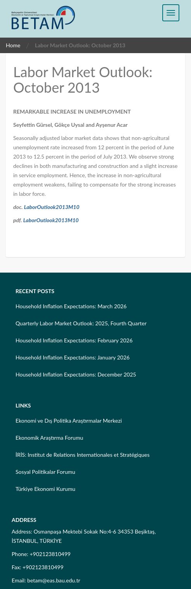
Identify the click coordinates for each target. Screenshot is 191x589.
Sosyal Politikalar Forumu (45, 471)
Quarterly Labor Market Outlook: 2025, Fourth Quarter (81, 323)
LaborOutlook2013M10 (52, 207)
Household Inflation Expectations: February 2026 (74, 340)
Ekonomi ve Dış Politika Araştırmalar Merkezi (69, 420)
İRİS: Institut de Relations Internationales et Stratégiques (82, 454)
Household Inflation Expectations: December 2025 (76, 374)
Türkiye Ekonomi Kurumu (45, 488)
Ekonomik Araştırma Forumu (49, 437)
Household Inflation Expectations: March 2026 (71, 306)
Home (13, 45)
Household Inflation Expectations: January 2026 (73, 357)
